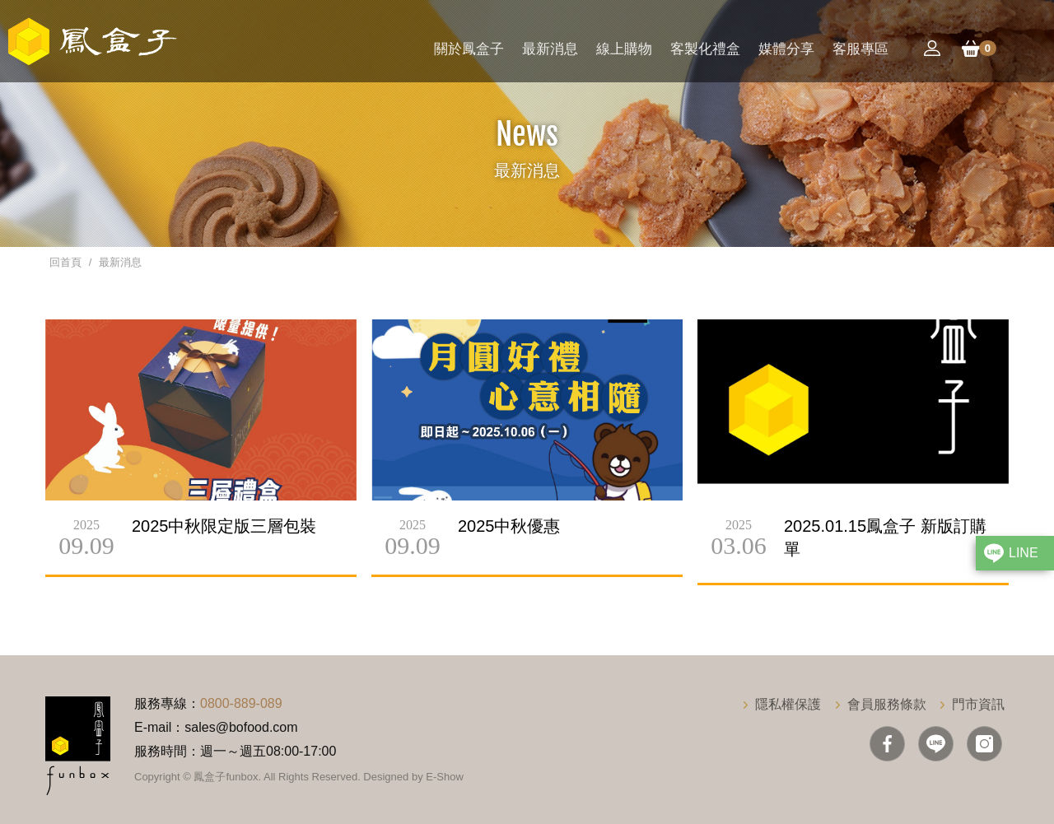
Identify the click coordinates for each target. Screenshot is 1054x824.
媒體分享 (786, 49)
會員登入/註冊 (932, 49)
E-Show (445, 776)
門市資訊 (978, 704)
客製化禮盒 (705, 49)
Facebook (887, 743)
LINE (1023, 553)
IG (984, 743)
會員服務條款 (886, 704)
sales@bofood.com (240, 727)
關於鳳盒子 (469, 49)
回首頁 (65, 262)
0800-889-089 (241, 703)
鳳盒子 (92, 41)
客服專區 (860, 49)
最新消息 (550, 49)
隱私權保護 (788, 704)
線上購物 (624, 49)
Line (936, 743)
